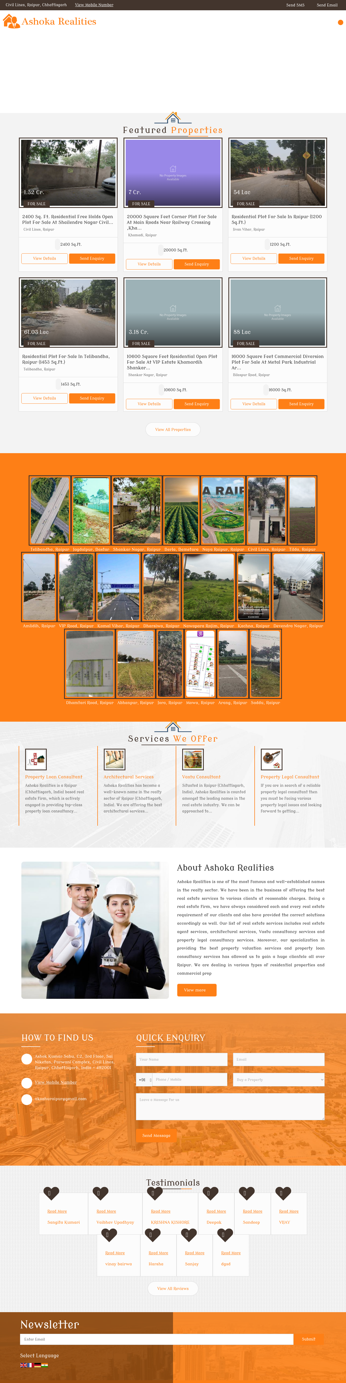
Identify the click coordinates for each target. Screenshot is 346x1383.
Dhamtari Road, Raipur (90, 702)
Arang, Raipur (232, 702)
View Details (44, 259)
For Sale (37, 204)
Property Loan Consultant (53, 777)
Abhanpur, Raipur (135, 702)
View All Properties (173, 430)
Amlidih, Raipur (39, 625)
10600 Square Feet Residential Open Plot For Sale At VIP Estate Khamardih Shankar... (172, 362)
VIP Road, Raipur (76, 625)
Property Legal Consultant (290, 777)
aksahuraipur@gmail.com (60, 1098)
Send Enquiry (92, 259)
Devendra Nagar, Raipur (298, 625)
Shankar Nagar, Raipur (137, 549)
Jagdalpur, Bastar (91, 549)
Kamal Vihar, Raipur (118, 625)
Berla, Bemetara (181, 549)
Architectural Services (129, 777)
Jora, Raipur (170, 702)
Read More (57, 1211)
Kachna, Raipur (254, 625)
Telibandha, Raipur (50, 549)
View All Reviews (173, 1289)
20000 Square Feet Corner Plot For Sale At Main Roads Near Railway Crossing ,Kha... (172, 222)
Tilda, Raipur (302, 549)
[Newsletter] (157, 1339)
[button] (94, 5)
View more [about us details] (195, 990)
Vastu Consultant (201, 777)
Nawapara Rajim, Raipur (208, 625)
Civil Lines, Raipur (266, 549)
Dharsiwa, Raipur (161, 625)
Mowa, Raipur (200, 702)
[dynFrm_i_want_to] (279, 1079)
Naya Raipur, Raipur (223, 549)
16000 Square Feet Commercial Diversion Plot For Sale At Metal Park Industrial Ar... (278, 362)
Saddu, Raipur (265, 702)
